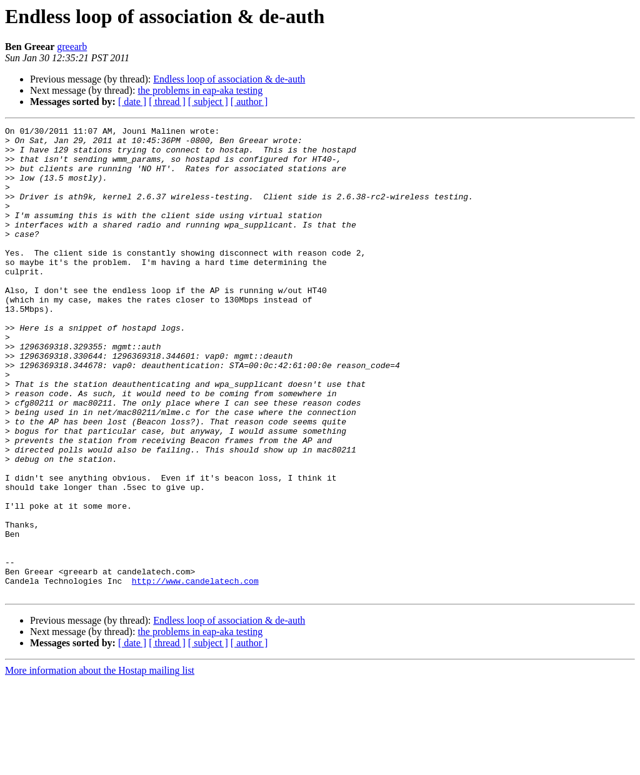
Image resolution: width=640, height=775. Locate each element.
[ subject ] (208, 101)
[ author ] (249, 101)
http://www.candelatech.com (195, 672)
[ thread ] (167, 101)
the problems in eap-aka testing (200, 90)
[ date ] (132, 101)
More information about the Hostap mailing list (99, 764)
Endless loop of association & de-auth (229, 79)
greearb (72, 46)
